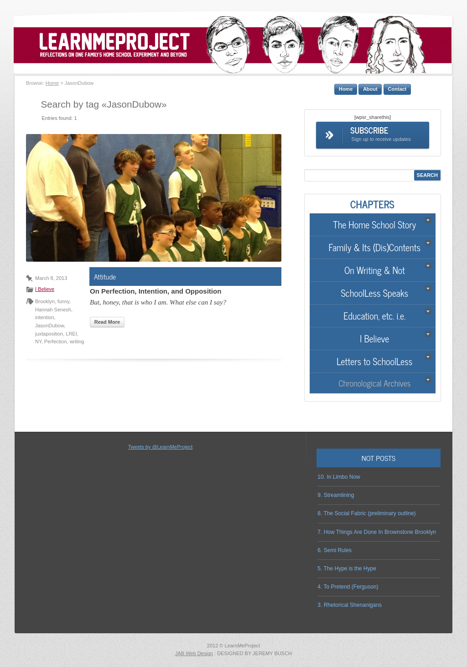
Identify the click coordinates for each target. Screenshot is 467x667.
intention (44, 317)
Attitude (105, 276)
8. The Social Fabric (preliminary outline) (366, 513)
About (370, 89)
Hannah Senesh (53, 309)
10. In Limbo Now (338, 477)
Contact (397, 89)
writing (77, 341)
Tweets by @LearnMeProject (160, 447)
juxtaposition (49, 333)
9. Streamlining (335, 495)
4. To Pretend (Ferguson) (347, 587)
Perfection (55, 341)
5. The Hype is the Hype (346, 568)
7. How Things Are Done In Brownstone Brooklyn (376, 532)
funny (63, 301)
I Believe (44, 289)
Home (52, 83)
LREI (71, 333)
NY (38, 341)
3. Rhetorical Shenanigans (349, 605)
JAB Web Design (194, 653)
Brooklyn (45, 301)
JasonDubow (49, 325)
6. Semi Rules (334, 550)
